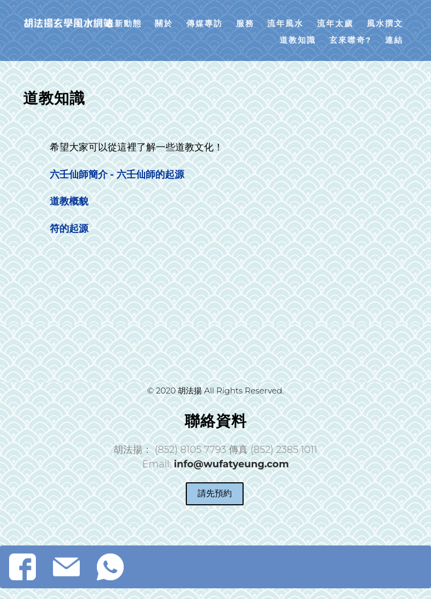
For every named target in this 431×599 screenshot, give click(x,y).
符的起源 (69, 228)
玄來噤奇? (350, 40)
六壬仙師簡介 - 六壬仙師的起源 (117, 174)
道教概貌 (69, 201)
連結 (394, 40)
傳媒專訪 (204, 23)
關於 (164, 23)
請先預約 (215, 493)
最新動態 (123, 23)
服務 (245, 23)
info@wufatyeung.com (231, 464)
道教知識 (297, 40)
